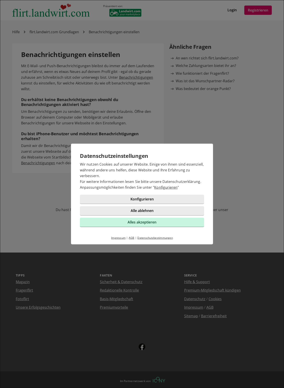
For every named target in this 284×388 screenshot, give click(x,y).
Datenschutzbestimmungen (155, 238)
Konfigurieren (166, 187)
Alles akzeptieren (142, 222)
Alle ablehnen (142, 210)
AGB (131, 238)
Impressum (118, 238)
